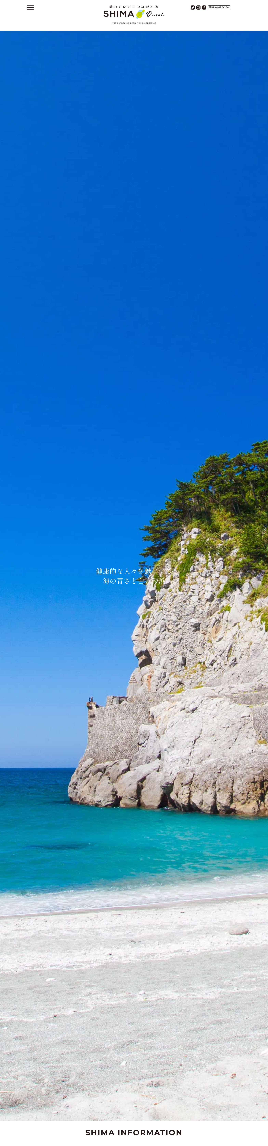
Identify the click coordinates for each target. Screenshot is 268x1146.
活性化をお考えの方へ (219, 7)
